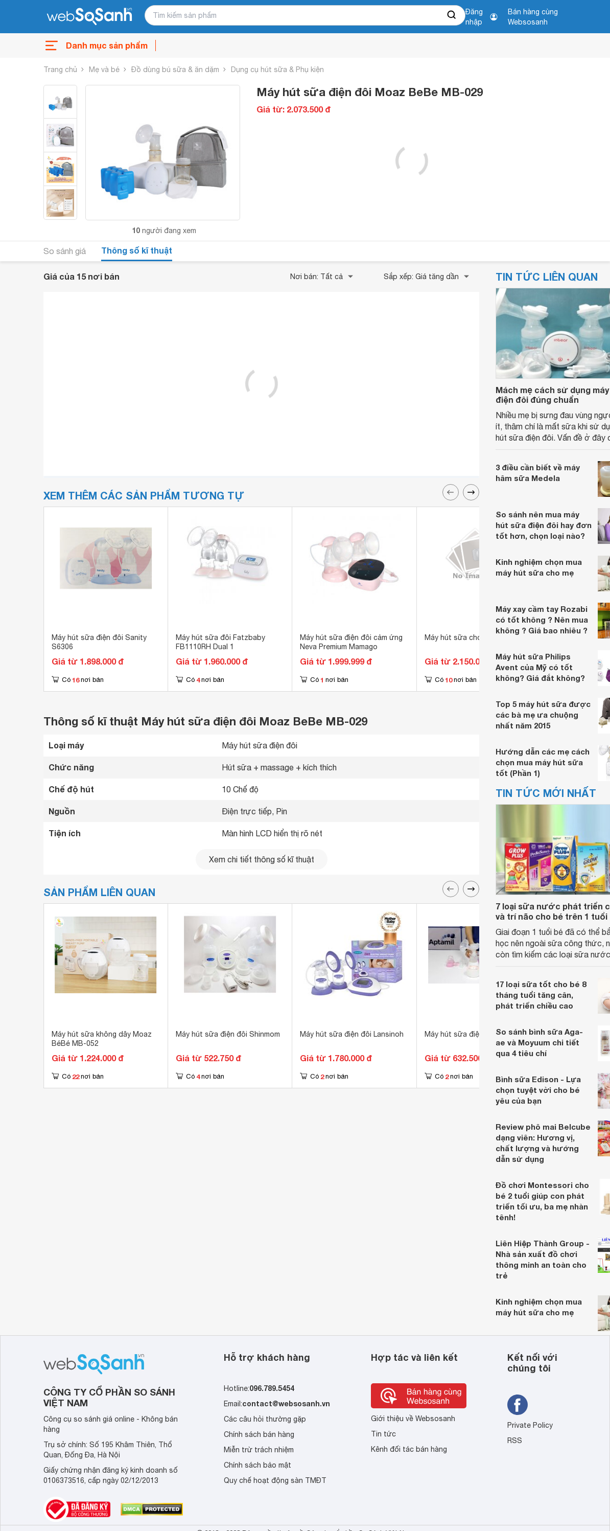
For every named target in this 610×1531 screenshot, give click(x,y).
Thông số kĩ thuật (136, 250)
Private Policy (530, 1425)
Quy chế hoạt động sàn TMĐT (275, 1480)
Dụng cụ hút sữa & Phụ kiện (277, 69)
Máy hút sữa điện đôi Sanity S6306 (99, 642)
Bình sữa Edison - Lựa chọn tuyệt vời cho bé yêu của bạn (538, 1090)
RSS (514, 1440)
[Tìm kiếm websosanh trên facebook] (517, 1405)
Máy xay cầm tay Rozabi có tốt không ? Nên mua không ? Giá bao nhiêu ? (542, 619)
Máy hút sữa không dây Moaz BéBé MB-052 (102, 1038)
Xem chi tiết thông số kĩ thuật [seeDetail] (261, 859)
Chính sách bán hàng (259, 1434)
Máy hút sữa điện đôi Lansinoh (352, 1034)
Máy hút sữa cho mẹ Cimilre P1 (476, 637)
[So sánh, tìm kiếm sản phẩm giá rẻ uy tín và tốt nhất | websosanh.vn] (89, 17)
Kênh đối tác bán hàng (409, 1449)
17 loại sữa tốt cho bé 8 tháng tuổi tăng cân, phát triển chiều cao (541, 994)
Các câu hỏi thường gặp (265, 1419)
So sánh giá (64, 251)
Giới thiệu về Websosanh (413, 1418)
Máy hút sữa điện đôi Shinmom (228, 1034)
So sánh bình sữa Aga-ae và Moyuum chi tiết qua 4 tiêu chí (539, 1042)
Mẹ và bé (104, 69)
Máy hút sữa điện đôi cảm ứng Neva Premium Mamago (351, 642)
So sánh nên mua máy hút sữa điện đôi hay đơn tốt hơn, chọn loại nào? (544, 525)
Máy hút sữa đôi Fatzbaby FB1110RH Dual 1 (220, 642)
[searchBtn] (452, 15)
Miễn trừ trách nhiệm (259, 1450)
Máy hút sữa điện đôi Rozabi (473, 1034)
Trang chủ (60, 69)
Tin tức (383, 1434)
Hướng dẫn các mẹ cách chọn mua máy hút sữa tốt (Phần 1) (543, 762)
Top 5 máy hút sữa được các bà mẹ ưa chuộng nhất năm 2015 (543, 714)
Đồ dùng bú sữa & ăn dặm (175, 69)
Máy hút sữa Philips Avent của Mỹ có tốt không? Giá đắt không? (540, 667)
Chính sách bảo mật (257, 1465)
